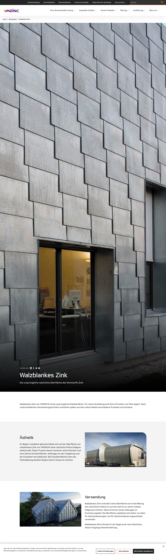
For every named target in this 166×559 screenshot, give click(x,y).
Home (5, 19)
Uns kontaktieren (49, 2)
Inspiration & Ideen (86, 10)
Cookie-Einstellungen (105, 551)
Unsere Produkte (107, 10)
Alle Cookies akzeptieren (143, 551)
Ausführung (138, 10)
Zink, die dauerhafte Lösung (61, 10)
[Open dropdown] (74, 10)
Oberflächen (13, 19)
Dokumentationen (65, 2)
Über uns (153, 10)
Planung (123, 10)
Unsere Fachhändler (81, 2)
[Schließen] (163, 546)
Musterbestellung (34, 2)
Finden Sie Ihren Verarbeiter (101, 2)
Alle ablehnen (124, 551)
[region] (83, 551)
